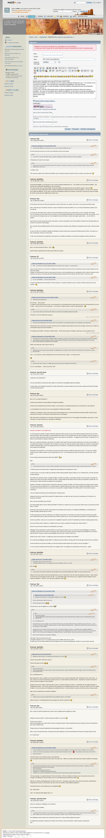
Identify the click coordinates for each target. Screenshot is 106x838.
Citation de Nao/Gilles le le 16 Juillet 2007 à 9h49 (44, 145)
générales (19, 76)
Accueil (9, 40)
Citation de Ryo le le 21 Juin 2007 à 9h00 (42, 320)
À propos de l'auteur (13, 42)
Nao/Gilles (13, 49)
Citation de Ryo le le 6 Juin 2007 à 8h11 (44, 595)
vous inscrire (28, 10)
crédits (47, 832)
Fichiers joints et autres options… (45, 101)
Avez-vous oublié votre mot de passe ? (20, 12)
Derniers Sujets (9, 84)
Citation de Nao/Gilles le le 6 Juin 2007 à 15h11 (43, 591)
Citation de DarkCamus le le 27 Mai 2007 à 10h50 (44, 747)
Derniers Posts (9, 86)
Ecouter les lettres (37, 109)
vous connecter (19, 10)
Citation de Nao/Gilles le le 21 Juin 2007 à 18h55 (43, 263)
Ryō (12, 57)
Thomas (13, 53)
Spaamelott (95, 33)
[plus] (35, 78)
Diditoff (12, 65)
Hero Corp (19, 65)
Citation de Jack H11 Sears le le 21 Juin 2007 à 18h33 (45, 297)
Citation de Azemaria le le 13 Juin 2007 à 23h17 (43, 336)
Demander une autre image (49, 109)
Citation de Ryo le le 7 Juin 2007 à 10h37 (42, 559)
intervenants (15, 77)
